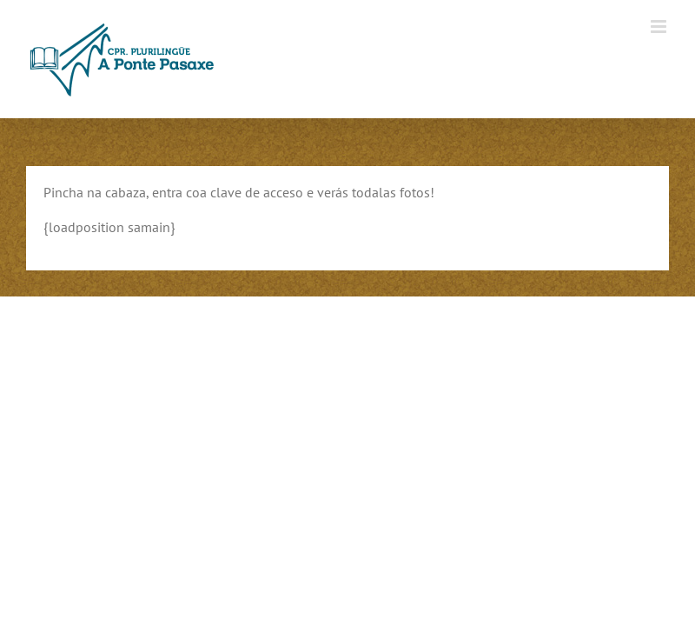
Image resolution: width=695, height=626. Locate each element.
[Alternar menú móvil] (660, 26)
